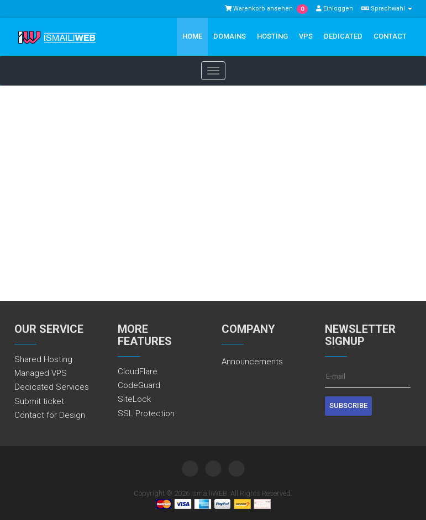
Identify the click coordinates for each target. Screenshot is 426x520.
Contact (390, 36)
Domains (229, 36)
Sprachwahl (386, 8)
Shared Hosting (43, 359)
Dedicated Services (51, 387)
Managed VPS (40, 373)
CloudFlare (137, 371)
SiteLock (134, 399)
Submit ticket (39, 401)
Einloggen (334, 8)
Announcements (252, 362)
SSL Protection (146, 413)
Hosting (272, 36)
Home (192, 36)
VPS (306, 36)
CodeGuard (139, 385)
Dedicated (343, 36)
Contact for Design (49, 415)
